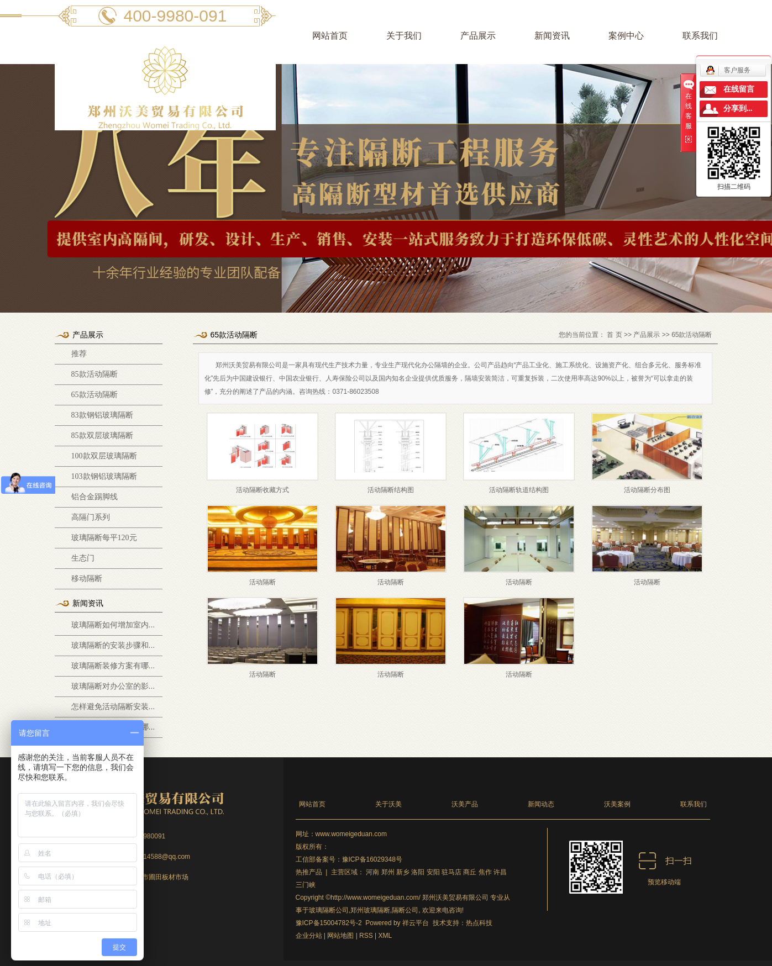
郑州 (388, 872)
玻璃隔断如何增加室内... (113, 624)
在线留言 (738, 89)
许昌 (500, 872)
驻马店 (451, 872)
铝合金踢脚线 (94, 497)
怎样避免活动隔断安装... (113, 706)
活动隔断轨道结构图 (519, 490)
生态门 (82, 558)
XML (385, 935)
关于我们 (404, 35)
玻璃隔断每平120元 (104, 538)
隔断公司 (405, 910)
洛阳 (417, 872)
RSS (366, 935)
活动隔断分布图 (647, 490)
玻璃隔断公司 (329, 910)
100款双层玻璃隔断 (104, 456)
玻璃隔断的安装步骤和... (113, 645)
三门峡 (306, 885)
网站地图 (340, 935)
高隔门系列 (90, 517)
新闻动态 (541, 804)
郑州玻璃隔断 (370, 910)
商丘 (469, 872)
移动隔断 (86, 578)
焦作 (485, 872)
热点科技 (479, 923)
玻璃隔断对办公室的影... (113, 686)
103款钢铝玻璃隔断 (104, 476)
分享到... (738, 108)
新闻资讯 (552, 35)
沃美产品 (464, 804)
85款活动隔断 (94, 374)
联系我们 (700, 35)
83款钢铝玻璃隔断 (102, 415)
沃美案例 (617, 804)
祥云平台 (415, 923)
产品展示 (478, 35)
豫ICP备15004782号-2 (329, 923)
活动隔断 (262, 582)
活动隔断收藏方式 (262, 490)
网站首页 (330, 35)
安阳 (433, 872)
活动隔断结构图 (390, 490)
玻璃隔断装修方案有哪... (113, 665)
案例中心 (626, 35)
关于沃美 (388, 804)
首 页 (614, 335)
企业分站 (309, 935)
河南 (372, 872)
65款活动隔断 (94, 394)
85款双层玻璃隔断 (102, 435)
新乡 (402, 872)
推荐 (79, 354)
